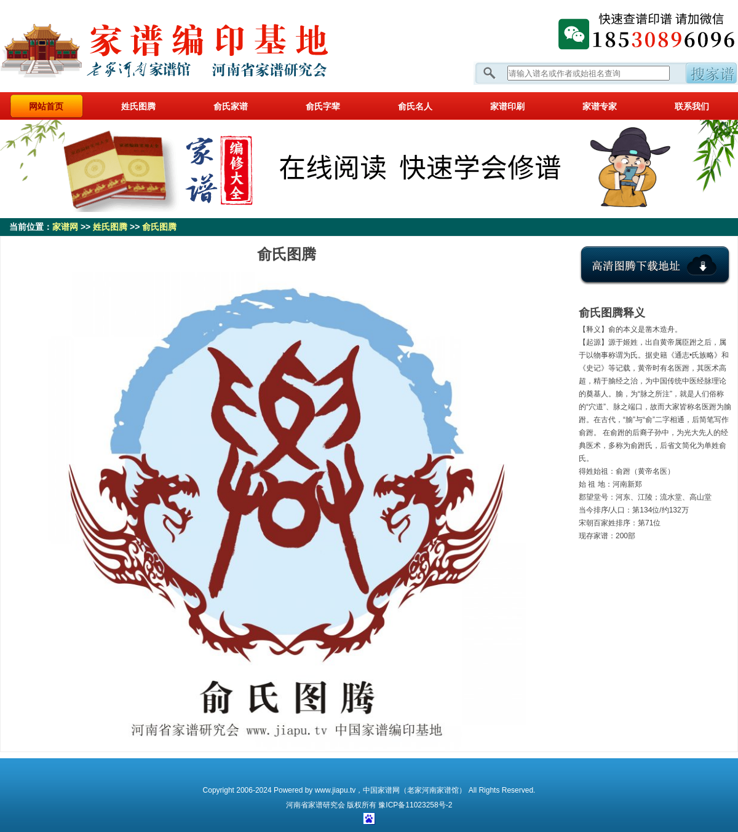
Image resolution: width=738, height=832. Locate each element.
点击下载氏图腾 (655, 275)
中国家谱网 (381, 790)
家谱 (315, 805)
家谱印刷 (507, 106)
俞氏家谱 (230, 106)
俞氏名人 (415, 106)
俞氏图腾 (159, 227)
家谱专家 (599, 106)
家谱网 (184, 46)
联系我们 (692, 106)
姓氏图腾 (138, 106)
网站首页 (46, 106)
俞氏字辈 (323, 106)
